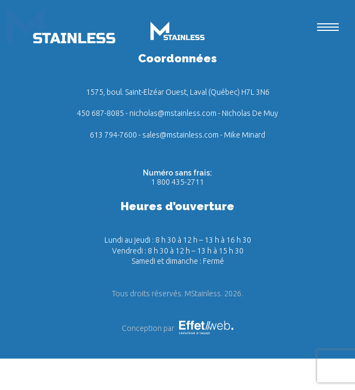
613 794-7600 (113, 135)
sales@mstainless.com (180, 135)
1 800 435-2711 (177, 182)
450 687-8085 (100, 113)
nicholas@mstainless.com (172, 113)
